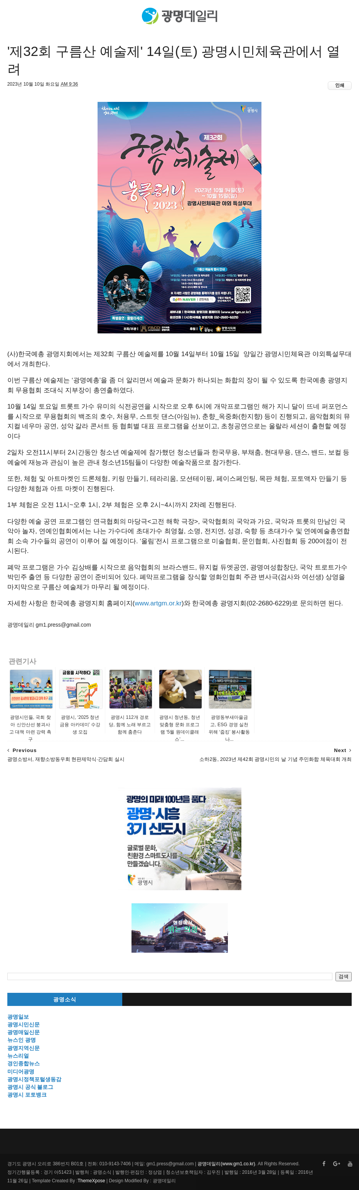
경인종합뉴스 (23, 1063)
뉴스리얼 (18, 1056)
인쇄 (339, 85)
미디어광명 (20, 1071)
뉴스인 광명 (21, 1040)
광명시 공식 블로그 (30, 1087)
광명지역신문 (23, 1048)
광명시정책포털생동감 (34, 1079)
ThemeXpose (91, 1180)
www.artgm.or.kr (158, 603)
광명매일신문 (23, 1032)
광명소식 (64, 999)
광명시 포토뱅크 (27, 1095)
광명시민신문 (23, 1024)
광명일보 (18, 1017)
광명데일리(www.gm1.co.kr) (226, 1163)
